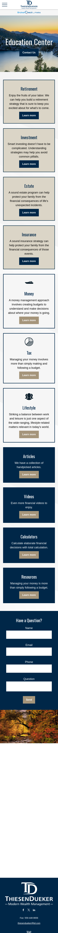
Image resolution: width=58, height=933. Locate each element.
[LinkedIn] (34, 910)
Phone (29, 662)
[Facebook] (23, 910)
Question (28, 679)
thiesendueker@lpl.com (29, 923)
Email (29, 645)
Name (29, 628)
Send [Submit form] (29, 699)
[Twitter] (29, 910)
